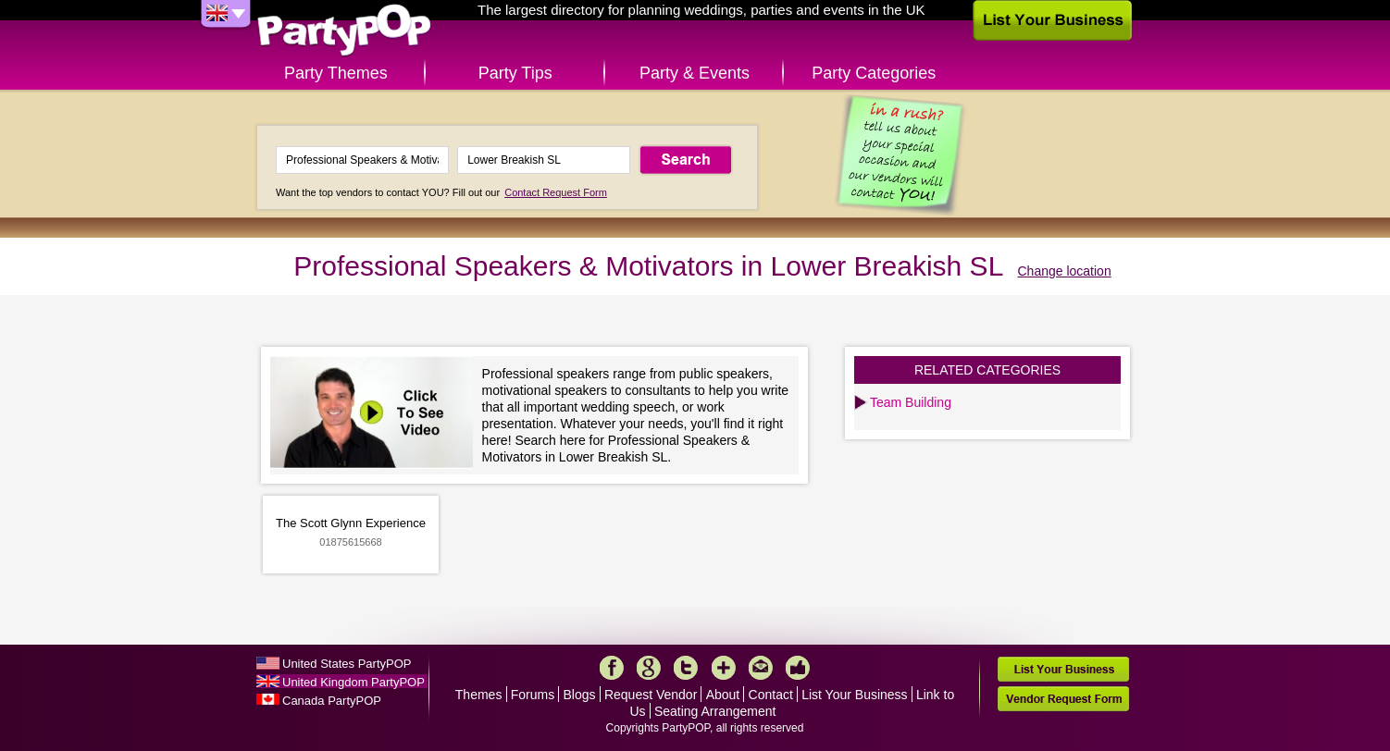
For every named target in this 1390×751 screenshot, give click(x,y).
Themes (479, 694)
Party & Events (694, 73)
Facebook (612, 668)
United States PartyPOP (346, 664)
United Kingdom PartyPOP (353, 682)
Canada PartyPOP (331, 701)
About (723, 694)
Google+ (649, 668)
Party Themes (336, 73)
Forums (532, 694)
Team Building (910, 402)
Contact (771, 694)
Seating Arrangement (715, 711)
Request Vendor (650, 694)
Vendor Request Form (1063, 698)
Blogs (580, 694)
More (724, 668)
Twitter (686, 668)
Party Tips (515, 73)
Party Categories (874, 73)
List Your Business (854, 694)
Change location (1064, 271)
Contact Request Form (555, 192)
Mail (761, 668)
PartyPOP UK (344, 31)
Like (798, 668)
